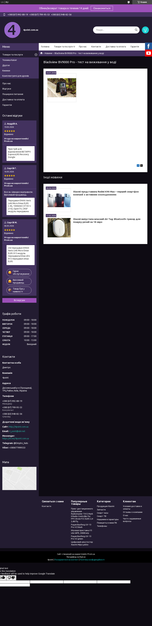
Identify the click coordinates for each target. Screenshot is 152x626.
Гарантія (135, 46)
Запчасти (101, 509)
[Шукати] (136, 29)
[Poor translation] (11, 577)
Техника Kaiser (9, 60)
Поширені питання (12, 94)
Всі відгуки (19, 300)
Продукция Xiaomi (105, 506)
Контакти (96, 46)
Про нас (83, 46)
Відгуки (6, 88)
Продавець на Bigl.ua (76, 557)
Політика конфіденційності (92, 560)
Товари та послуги (63, 46)
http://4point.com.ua (18, 426)
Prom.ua (91, 554)
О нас (125, 515)
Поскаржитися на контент (66, 560)
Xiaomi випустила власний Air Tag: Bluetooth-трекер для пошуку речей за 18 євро (106, 220)
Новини (48, 53)
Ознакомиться (101, 8)
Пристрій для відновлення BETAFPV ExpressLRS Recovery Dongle (19, 153)
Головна (45, 46)
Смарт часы (102, 513)
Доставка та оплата (116, 46)
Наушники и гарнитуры (108, 519)
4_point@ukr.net (17, 431)
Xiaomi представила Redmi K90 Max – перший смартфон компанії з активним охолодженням (106, 193)
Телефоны (102, 526)
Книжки (6, 70)
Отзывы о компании (132, 512)
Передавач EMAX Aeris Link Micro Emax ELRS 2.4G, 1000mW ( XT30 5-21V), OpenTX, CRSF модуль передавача (19, 206)
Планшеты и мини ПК (107, 523)
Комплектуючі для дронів (15, 76)
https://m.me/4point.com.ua (15, 438)
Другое (6, 65)
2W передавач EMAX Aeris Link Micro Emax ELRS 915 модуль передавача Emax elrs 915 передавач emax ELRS (19, 255)
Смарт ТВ (101, 516)
